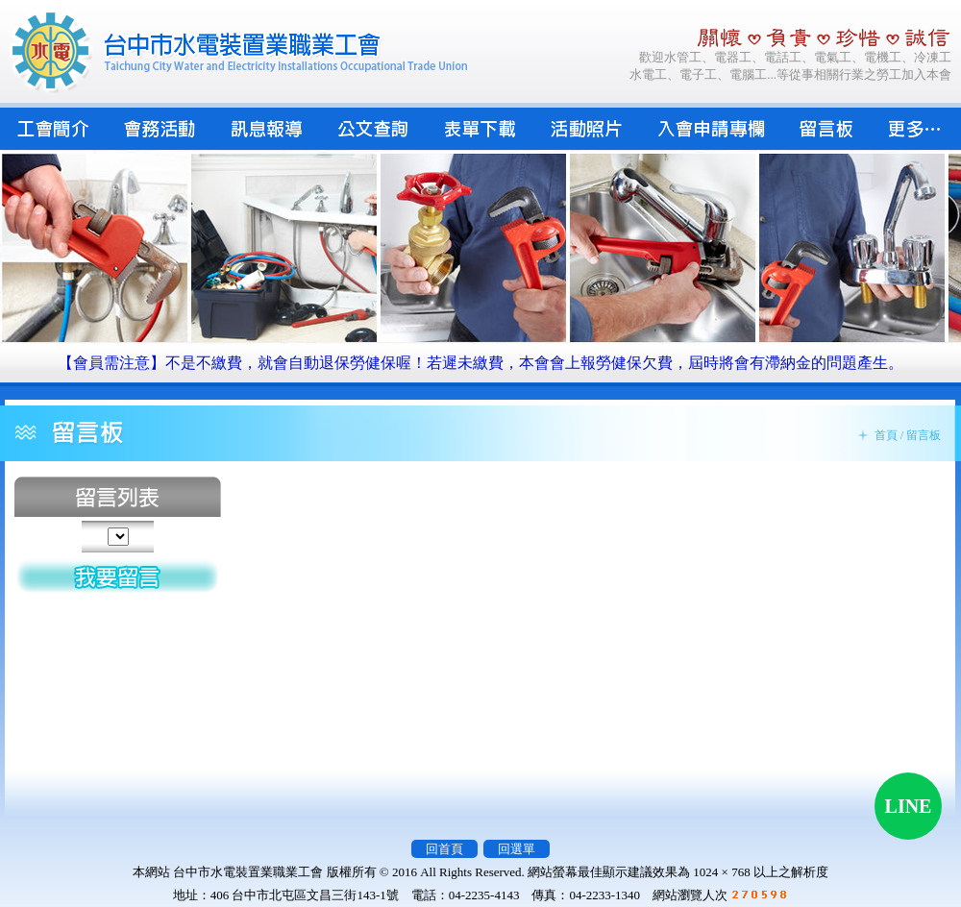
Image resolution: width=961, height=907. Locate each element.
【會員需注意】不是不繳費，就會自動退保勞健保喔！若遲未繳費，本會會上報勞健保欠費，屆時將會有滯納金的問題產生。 (480, 363)
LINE (908, 806)
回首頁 (444, 849)
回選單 (516, 849)
